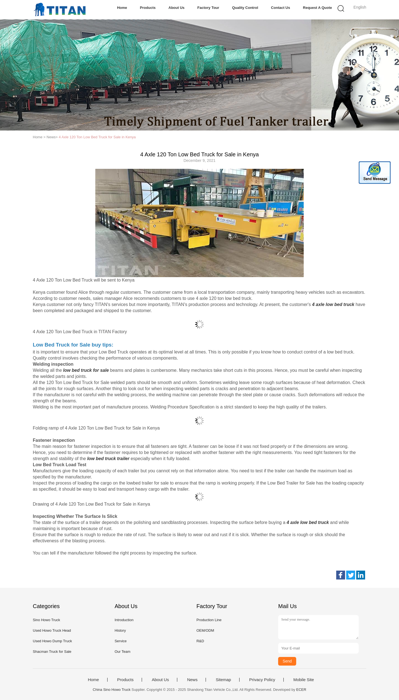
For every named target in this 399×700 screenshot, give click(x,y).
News (192, 680)
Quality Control (245, 8)
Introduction (123, 620)
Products (148, 8)
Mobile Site (303, 680)
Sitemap (223, 680)
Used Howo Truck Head (52, 630)
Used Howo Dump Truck (52, 641)
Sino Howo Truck (46, 620)
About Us (176, 8)
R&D (200, 641)
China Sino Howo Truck (112, 690)
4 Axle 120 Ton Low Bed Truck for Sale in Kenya (97, 137)
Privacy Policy (262, 680)
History (120, 630)
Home (122, 8)
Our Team (122, 651)
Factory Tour (208, 8)
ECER (301, 690)
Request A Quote (317, 8)
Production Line (208, 620)
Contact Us (280, 8)
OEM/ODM (205, 630)
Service (120, 641)
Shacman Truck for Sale (52, 651)
